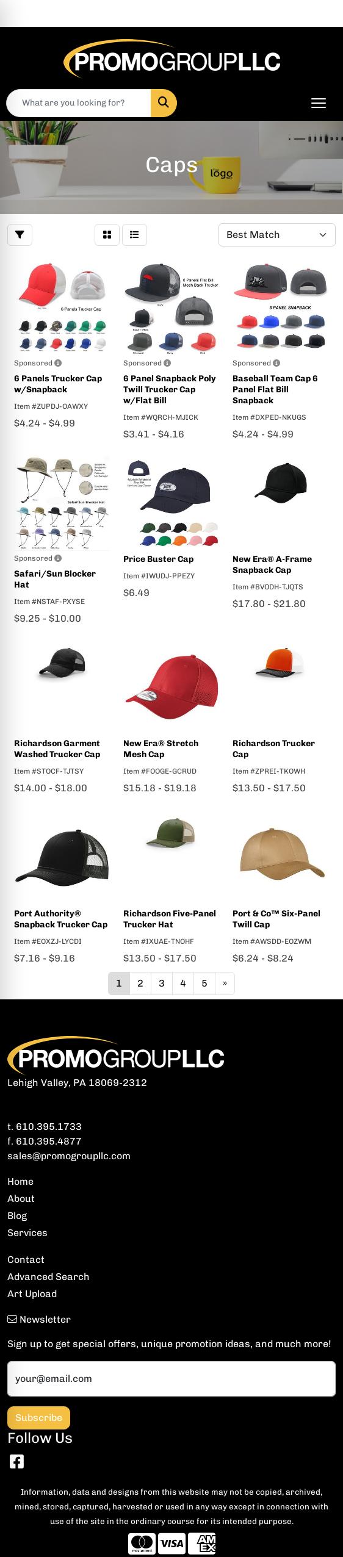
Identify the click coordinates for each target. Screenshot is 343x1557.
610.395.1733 (49, 1126)
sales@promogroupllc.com (69, 1156)
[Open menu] (318, 103)
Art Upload (32, 1294)
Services (27, 1233)
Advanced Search (48, 1276)
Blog (17, 1215)
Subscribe (38, 1417)
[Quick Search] (78, 103)
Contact (26, 1259)
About (21, 1198)
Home (20, 1181)
